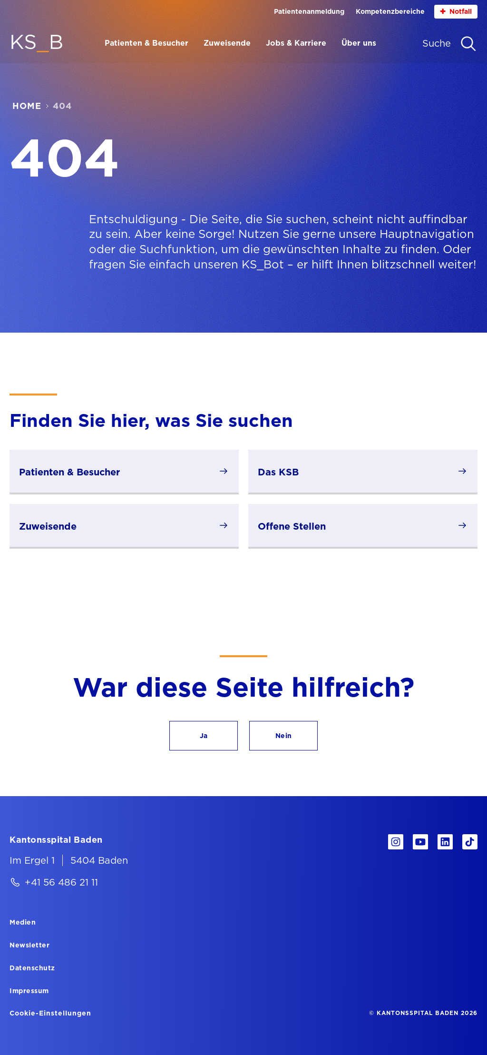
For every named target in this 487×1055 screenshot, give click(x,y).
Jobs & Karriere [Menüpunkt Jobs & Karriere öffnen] (296, 43)
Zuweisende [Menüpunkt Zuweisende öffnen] (227, 43)
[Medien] (23, 922)
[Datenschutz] (32, 967)
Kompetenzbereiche (390, 11)
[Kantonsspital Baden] (56, 839)
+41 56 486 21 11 (61, 882)
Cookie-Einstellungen (50, 1013)
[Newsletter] (29, 944)
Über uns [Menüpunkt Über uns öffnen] (358, 43)
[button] (203, 735)
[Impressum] (29, 990)
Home (26, 106)
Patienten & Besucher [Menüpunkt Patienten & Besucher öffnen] (146, 43)
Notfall (456, 12)
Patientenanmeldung (309, 11)
